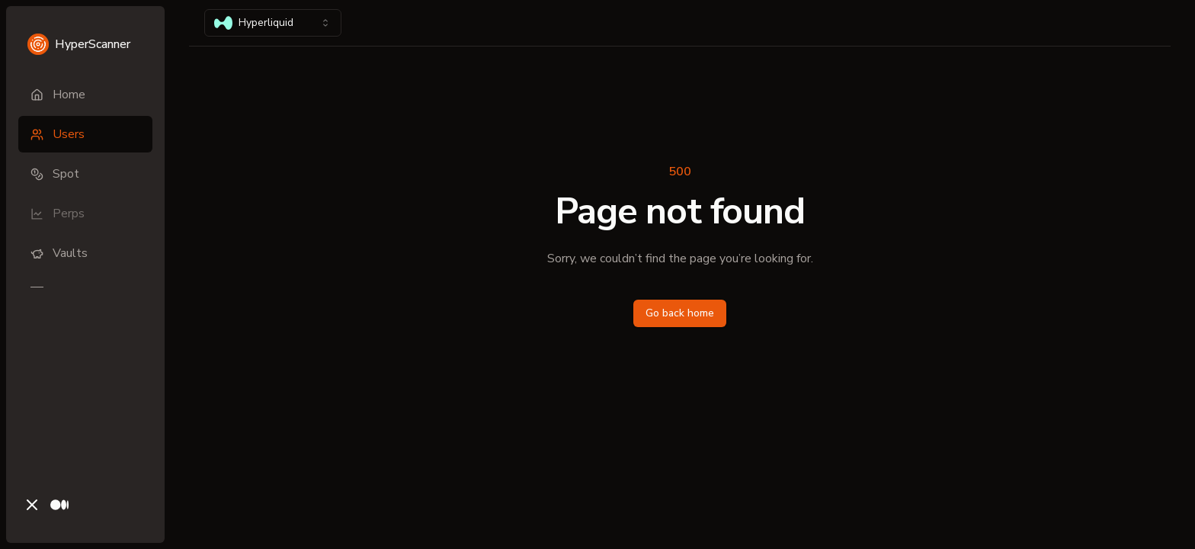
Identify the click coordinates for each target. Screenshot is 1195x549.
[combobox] (272, 23)
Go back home (680, 313)
